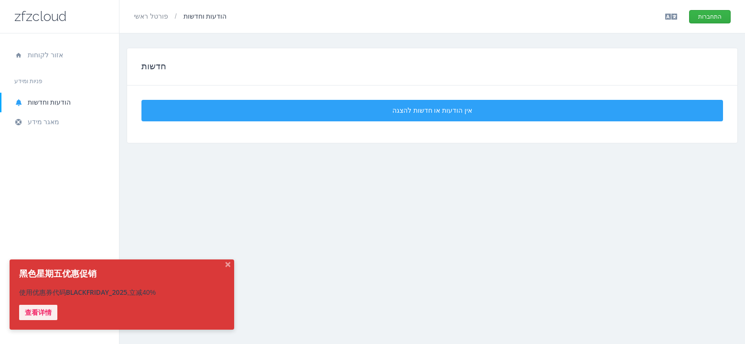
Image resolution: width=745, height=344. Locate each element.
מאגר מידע (36, 122)
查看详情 (38, 312)
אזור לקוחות (38, 55)
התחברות (710, 16)
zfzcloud (40, 16)
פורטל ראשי (152, 16)
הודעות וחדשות (42, 102)
